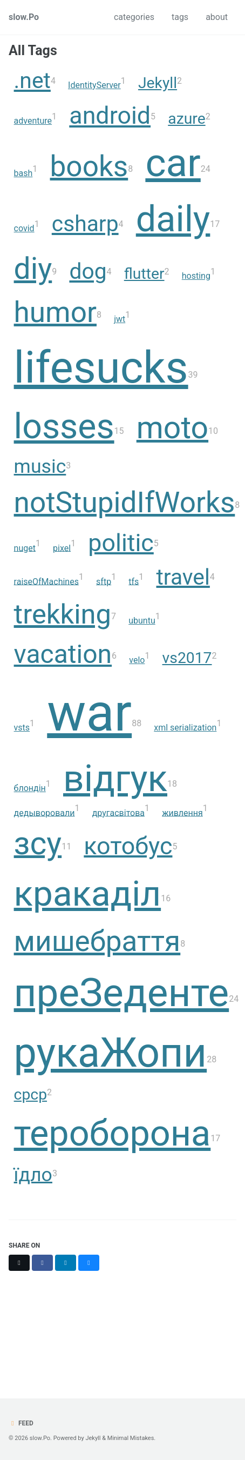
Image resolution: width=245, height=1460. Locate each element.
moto (172, 428)
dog (87, 271)
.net (32, 80)
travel (183, 577)
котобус (128, 845)
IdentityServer (94, 85)
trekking (62, 614)
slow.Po (24, 17)
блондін (30, 788)
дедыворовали (44, 812)
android (110, 115)
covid (24, 228)
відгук (115, 778)
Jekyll (157, 83)
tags (180, 17)
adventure (33, 121)
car (172, 162)
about (217, 17)
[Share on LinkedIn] (65, 1263)
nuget (25, 548)
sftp (103, 581)
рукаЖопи (110, 1052)
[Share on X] (19, 1263)
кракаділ (87, 893)
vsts (22, 727)
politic (121, 542)
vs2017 (187, 658)
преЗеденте (121, 992)
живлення (182, 812)
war (89, 712)
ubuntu (141, 620)
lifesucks (101, 367)
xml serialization (185, 727)
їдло (33, 1174)
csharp (85, 224)
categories (134, 17)
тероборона (112, 1133)
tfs (133, 581)
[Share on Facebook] (42, 1263)
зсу (38, 842)
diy (33, 268)
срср (30, 1094)
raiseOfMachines (46, 581)
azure (186, 119)
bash (23, 173)
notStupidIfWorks (124, 502)
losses (64, 426)
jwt (119, 319)
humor (55, 312)
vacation (63, 654)
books (89, 166)
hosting (196, 276)
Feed (21, 1423)
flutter (144, 274)
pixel (62, 548)
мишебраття (97, 941)
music (40, 466)
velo (137, 660)
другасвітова (118, 812)
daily (173, 219)
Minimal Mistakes (130, 1438)
